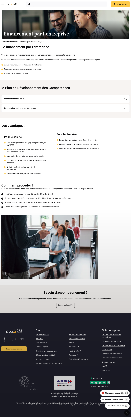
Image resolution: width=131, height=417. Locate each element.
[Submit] (29, 4)
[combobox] (66, 4)
